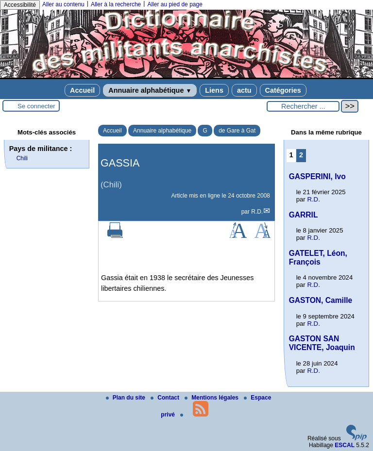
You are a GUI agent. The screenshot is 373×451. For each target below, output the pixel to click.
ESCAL (345, 445)
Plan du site (126, 397)
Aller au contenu (63, 4)
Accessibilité (20, 4)
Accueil (82, 90)
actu (244, 90)
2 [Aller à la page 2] (301, 155)
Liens (214, 90)
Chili (22, 158)
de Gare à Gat (237, 130)
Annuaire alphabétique (149, 90)
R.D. (257, 211)
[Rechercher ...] (303, 106)
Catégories (283, 90)
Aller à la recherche (116, 4)
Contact (166, 397)
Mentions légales (212, 397)
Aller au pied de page (174, 4)
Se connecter (36, 106)
